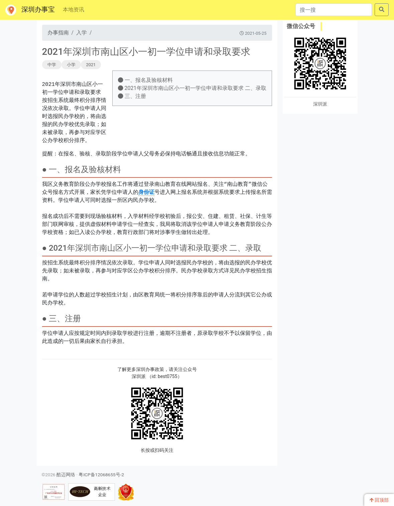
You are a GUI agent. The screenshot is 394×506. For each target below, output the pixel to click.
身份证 (146, 192)
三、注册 (132, 96)
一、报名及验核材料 (145, 80)
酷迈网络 (65, 474)
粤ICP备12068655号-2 (101, 474)
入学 (81, 32)
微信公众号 (301, 26)
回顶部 (379, 500)
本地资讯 (73, 9)
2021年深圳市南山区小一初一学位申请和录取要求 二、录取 (192, 88)
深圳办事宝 (30, 10)
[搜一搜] (333, 9)
